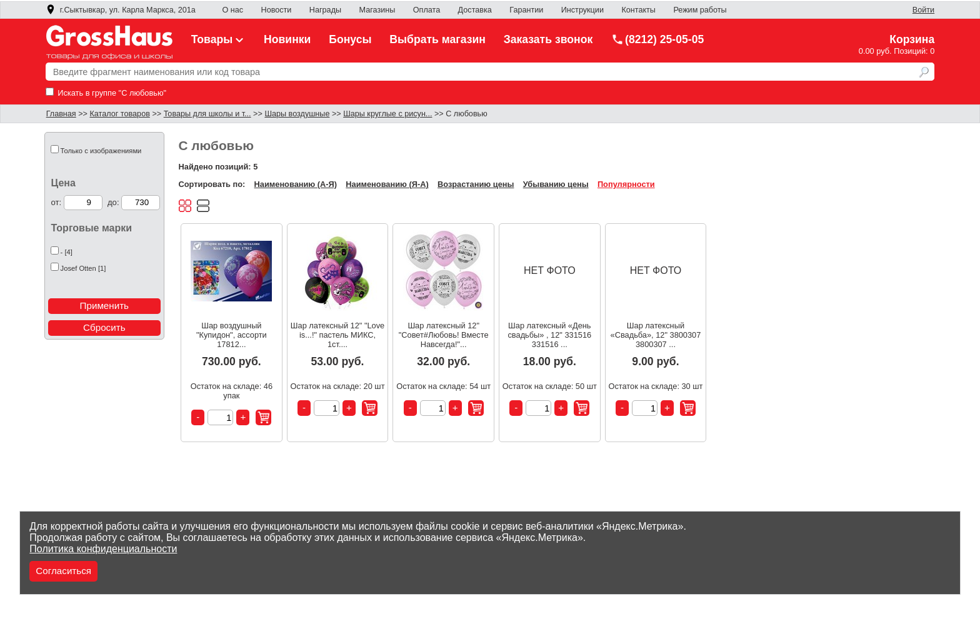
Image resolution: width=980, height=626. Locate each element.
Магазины (377, 10)
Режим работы (699, 10)
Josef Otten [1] (83, 268)
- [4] (66, 252)
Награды (325, 10)
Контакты (638, 10)
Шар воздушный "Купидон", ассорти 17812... (231, 335)
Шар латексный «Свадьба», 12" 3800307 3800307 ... (656, 335)
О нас (232, 10)
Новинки (287, 39)
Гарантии (526, 10)
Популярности (626, 184)
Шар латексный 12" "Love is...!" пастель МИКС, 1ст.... (337, 335)
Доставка (475, 10)
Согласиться (63, 570)
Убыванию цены (556, 184)
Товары (218, 39)
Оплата (426, 10)
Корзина (911, 39)
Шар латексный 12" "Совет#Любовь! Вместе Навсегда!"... (444, 335)
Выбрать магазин (437, 39)
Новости (276, 10)
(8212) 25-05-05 (657, 39)
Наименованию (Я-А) (387, 184)
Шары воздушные (296, 113)
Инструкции (582, 10)
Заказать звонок (548, 39)
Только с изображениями (101, 150)
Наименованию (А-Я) (295, 184)
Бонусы (350, 39)
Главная (61, 113)
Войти (923, 10)
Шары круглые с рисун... (387, 113)
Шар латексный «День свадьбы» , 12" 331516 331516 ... (549, 335)
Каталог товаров (119, 113)
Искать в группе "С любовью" (106, 93)
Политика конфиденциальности (103, 548)
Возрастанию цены (476, 184)
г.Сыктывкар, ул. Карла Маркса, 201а (121, 10)
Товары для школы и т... (207, 113)
